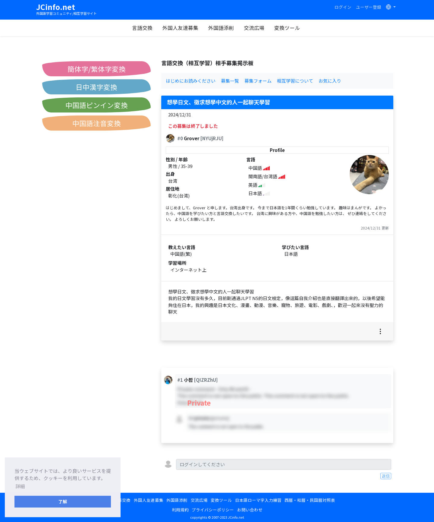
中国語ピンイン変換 (96, 105)
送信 (386, 476)
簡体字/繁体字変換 (97, 69)
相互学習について (295, 81)
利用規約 (180, 510)
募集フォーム (258, 81)
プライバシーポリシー (213, 510)
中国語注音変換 (96, 123)
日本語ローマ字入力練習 (258, 500)
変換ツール (287, 27)
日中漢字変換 (96, 87)
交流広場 (254, 27)
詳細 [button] (20, 486)
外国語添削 (221, 27)
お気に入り (330, 81)
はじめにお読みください (190, 81)
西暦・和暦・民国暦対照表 (310, 500)
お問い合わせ (250, 510)
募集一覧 (230, 81)
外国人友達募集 (181, 27)
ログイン (343, 7)
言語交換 (143, 27)
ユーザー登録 (368, 7)
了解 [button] (62, 501)
